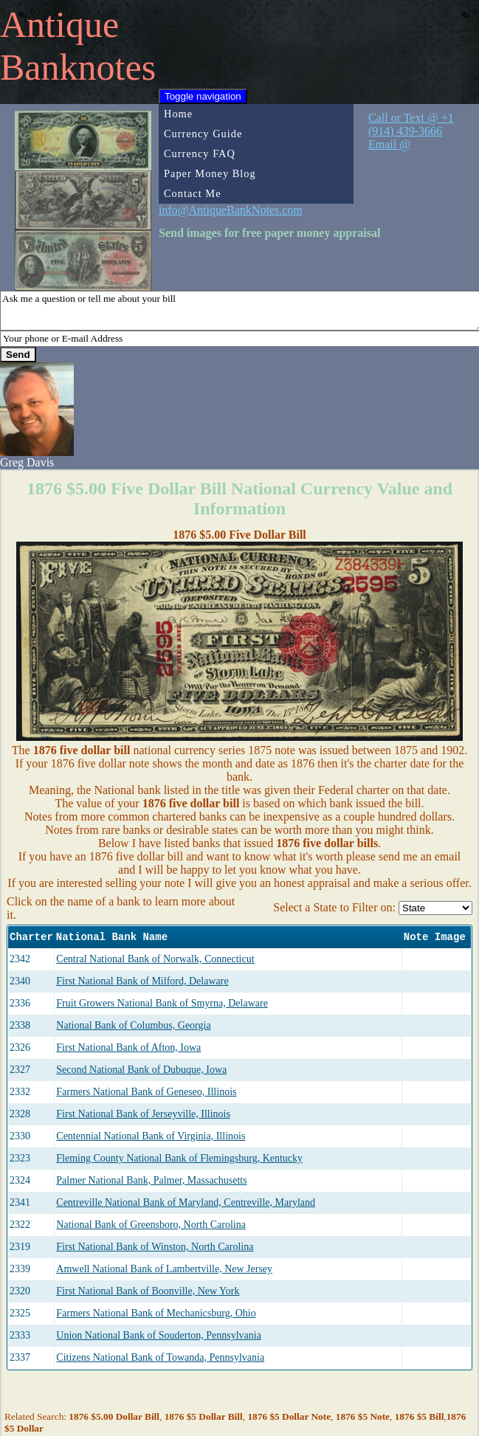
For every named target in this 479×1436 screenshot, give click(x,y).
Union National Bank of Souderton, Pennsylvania (158, 1335)
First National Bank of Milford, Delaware (142, 981)
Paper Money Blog (210, 173)
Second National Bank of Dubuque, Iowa (141, 1069)
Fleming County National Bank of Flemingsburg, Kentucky (179, 1158)
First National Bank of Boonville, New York (147, 1291)
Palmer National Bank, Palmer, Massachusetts (151, 1180)
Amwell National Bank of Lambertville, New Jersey (164, 1268)
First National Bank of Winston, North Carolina (154, 1246)
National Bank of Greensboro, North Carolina (151, 1224)
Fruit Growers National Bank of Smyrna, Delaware (162, 1003)
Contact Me (192, 193)
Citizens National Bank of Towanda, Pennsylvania (160, 1357)
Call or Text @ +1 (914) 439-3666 (411, 124)
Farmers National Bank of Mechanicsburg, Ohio (155, 1313)
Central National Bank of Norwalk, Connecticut (155, 958)
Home (178, 114)
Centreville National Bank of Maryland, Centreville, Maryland (185, 1202)
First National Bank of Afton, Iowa (128, 1047)
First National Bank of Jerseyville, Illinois (143, 1113)
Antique (59, 24)
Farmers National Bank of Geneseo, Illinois (146, 1091)
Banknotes (78, 67)
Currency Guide (203, 133)
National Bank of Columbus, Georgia (133, 1025)
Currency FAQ (199, 153)
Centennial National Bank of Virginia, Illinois (150, 1136)
